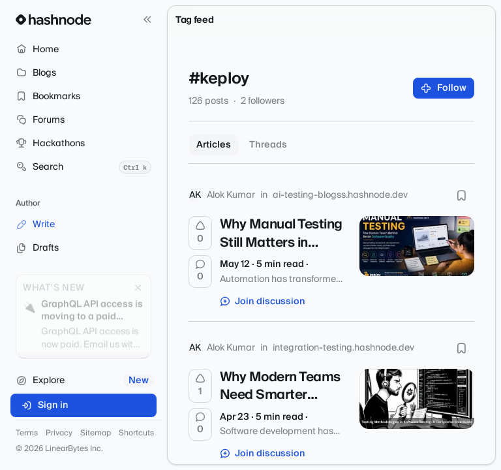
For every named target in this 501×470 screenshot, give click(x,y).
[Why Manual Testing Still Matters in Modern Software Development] (416, 246)
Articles (213, 145)
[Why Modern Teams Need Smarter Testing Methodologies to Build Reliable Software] (416, 399)
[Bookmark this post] (461, 195)
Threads (268, 145)
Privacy (59, 433)
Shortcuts (136, 433)
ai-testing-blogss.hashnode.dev (340, 195)
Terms (27, 433)
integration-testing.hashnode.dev (343, 347)
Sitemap (95, 433)
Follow (444, 88)
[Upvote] (200, 233)
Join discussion (263, 301)
